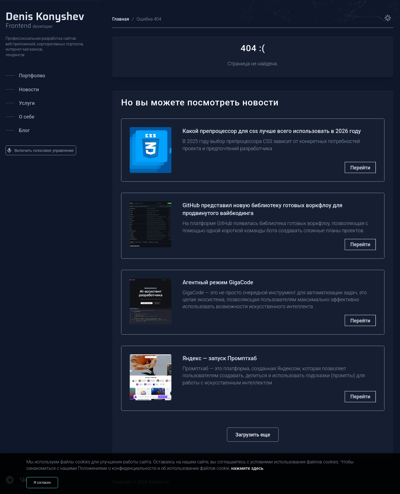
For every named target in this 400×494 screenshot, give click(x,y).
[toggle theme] (387, 17)
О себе (20, 117)
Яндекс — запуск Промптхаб (219, 358)
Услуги (20, 103)
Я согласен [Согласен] (42, 483)
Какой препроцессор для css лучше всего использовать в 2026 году (271, 131)
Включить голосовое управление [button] (40, 150)
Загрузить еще (253, 435)
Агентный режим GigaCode (217, 282)
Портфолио (25, 75)
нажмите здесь (247, 468)
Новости (22, 89)
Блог (18, 130)
